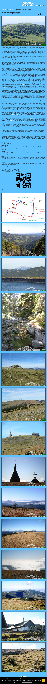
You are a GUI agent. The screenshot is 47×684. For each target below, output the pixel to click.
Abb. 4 (3, 87)
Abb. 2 (31, 78)
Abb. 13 (12, 120)
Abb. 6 (17, 104)
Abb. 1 (38, 55)
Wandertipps (4, 9)
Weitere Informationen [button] (27, 682)
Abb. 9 (13, 114)
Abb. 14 (22, 121)
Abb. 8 (34, 113)
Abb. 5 (41, 95)
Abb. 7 (7, 109)
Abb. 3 (23, 84)
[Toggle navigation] (2, 4)
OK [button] (43, 680)
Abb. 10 (18, 114)
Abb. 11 (20, 116)
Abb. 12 (31, 118)
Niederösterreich (11, 9)
